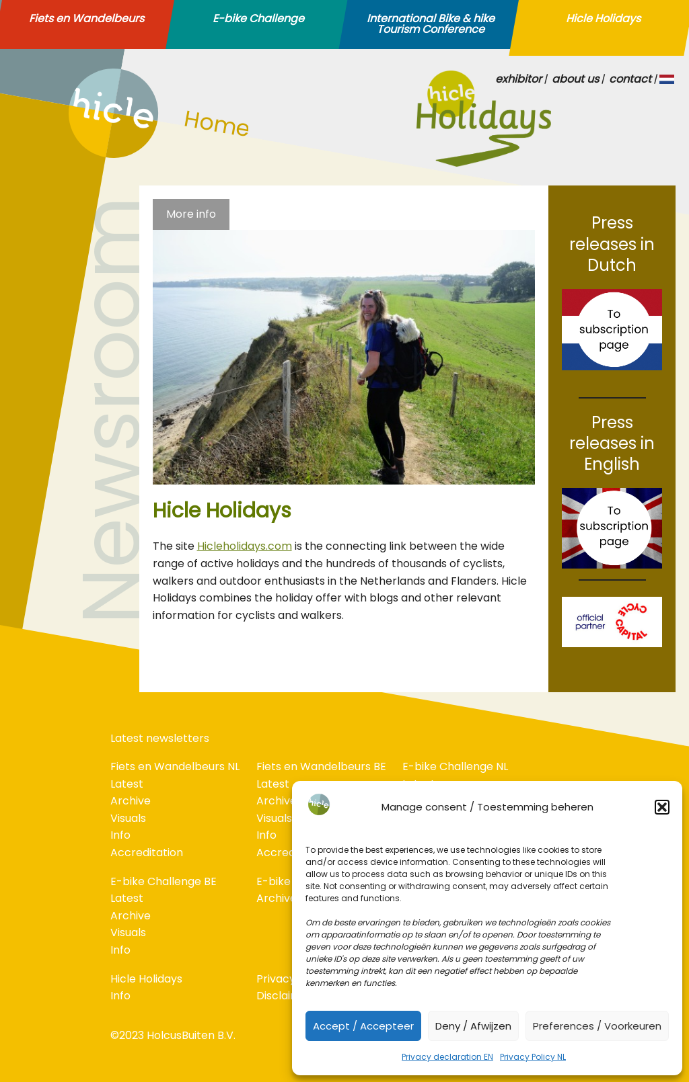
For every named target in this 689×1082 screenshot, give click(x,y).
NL (667, 79)
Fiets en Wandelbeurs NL (175, 766)
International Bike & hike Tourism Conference (431, 24)
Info (120, 835)
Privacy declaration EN (447, 1057)
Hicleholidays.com (244, 546)
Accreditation (146, 852)
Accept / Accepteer (363, 1026)
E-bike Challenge (258, 18)
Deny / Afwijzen (473, 1026)
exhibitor (518, 79)
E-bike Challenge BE (163, 881)
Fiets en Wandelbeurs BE (321, 766)
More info (191, 214)
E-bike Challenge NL (455, 766)
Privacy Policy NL (533, 1057)
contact (630, 79)
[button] (662, 807)
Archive (130, 800)
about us (575, 79)
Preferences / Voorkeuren (597, 1026)
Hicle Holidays (603, 18)
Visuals (128, 818)
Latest (126, 784)
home (84, 155)
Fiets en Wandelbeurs (86, 18)
